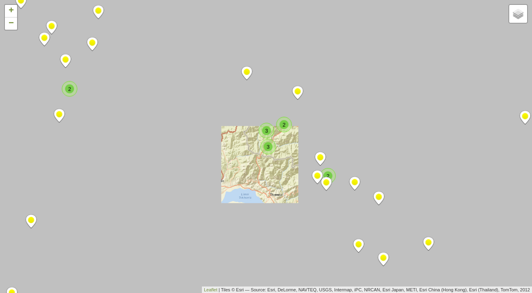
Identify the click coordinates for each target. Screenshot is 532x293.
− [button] (11, 23)
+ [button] (11, 11)
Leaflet (210, 289)
